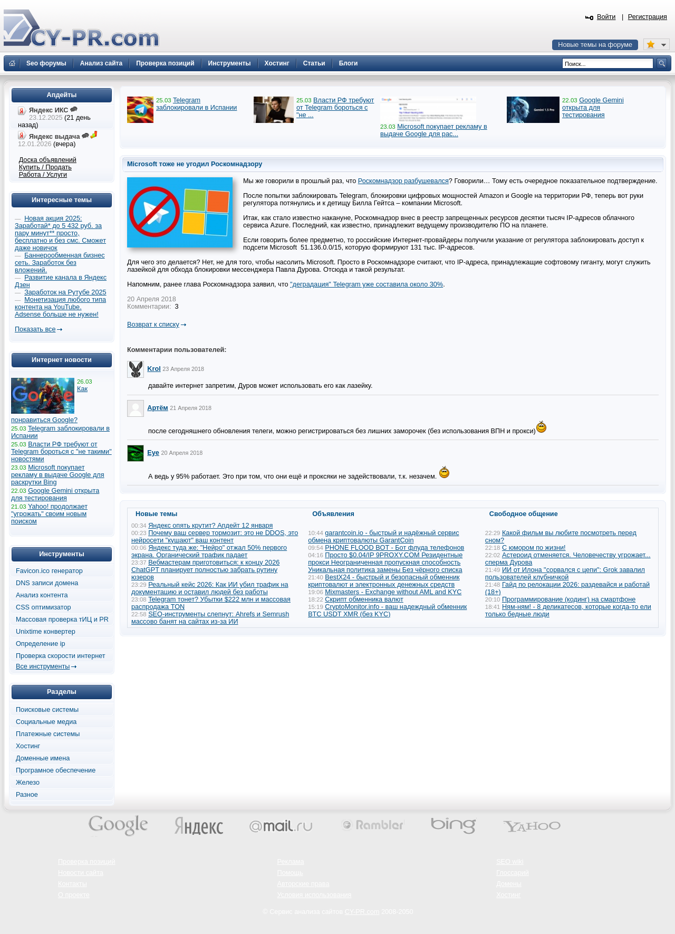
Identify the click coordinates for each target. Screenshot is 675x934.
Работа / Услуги (43, 174)
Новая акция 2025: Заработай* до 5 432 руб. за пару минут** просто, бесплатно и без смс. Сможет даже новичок (60, 233)
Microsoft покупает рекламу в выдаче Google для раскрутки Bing (57, 475)
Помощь (290, 872)
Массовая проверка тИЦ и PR (62, 619)
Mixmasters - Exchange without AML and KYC (393, 592)
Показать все (35, 329)
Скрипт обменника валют (364, 599)
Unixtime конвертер (45, 631)
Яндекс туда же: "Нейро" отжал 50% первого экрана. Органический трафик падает (209, 551)
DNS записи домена (47, 583)
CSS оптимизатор (43, 607)
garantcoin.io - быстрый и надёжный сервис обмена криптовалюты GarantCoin (383, 536)
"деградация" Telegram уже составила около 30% (366, 284)
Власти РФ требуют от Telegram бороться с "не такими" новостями (61, 452)
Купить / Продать (45, 167)
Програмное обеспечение (55, 770)
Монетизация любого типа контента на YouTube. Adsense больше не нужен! (60, 307)
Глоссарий (512, 872)
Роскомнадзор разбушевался (403, 181)
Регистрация (647, 17)
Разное (27, 794)
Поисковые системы (47, 709)
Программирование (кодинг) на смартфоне (568, 599)
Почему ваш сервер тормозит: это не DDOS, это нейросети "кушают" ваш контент (214, 536)
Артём (157, 408)
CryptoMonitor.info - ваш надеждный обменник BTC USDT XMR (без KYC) (387, 610)
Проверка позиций (86, 861)
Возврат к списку (153, 324)
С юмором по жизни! (534, 547)
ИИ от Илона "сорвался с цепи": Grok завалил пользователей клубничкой (565, 573)
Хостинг (28, 746)
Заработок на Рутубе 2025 (65, 292)
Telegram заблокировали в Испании (196, 104)
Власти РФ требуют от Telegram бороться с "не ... (335, 108)
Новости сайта (80, 872)
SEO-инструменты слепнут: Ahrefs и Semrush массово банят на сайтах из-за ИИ (210, 618)
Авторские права (303, 884)
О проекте (74, 895)
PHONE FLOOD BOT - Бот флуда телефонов (394, 547)
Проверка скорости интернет (60, 656)
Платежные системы (48, 734)
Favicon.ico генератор (49, 571)
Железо (28, 782)
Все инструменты (43, 666)
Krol (153, 369)
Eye (153, 452)
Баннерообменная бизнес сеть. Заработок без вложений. (60, 263)
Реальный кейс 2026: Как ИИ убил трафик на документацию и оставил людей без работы (209, 588)
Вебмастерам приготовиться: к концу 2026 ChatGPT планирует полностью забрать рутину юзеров (205, 570)
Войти (606, 17)
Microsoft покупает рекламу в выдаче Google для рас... (433, 130)
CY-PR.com (362, 912)
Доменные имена (43, 758)
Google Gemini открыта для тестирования (593, 108)
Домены (509, 884)
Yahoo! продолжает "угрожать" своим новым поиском (49, 514)
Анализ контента (42, 595)
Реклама (290, 861)
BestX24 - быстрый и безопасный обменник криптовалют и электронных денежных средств (383, 581)
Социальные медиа (46, 722)
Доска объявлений (47, 160)
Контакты (72, 884)
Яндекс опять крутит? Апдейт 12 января (210, 525)
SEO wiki (509, 861)
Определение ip (40, 643)
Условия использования (314, 895)
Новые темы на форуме (595, 45)
